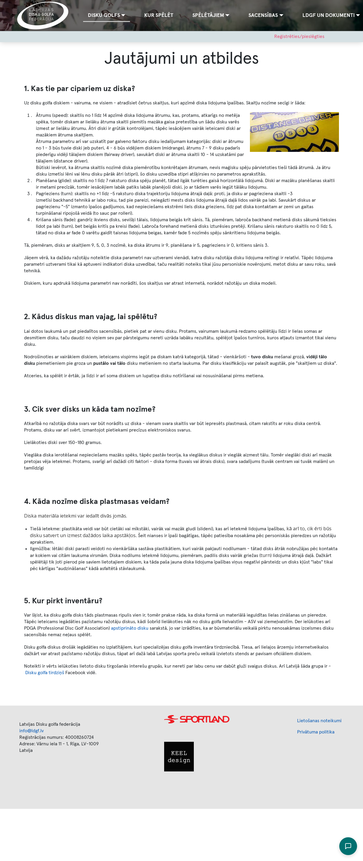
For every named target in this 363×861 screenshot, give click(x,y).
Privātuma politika (316, 732)
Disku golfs (104, 15)
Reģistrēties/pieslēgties (299, 36)
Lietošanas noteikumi (319, 720)
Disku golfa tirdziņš (44, 672)
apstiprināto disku (129, 628)
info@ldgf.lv (31, 730)
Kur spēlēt (158, 15)
